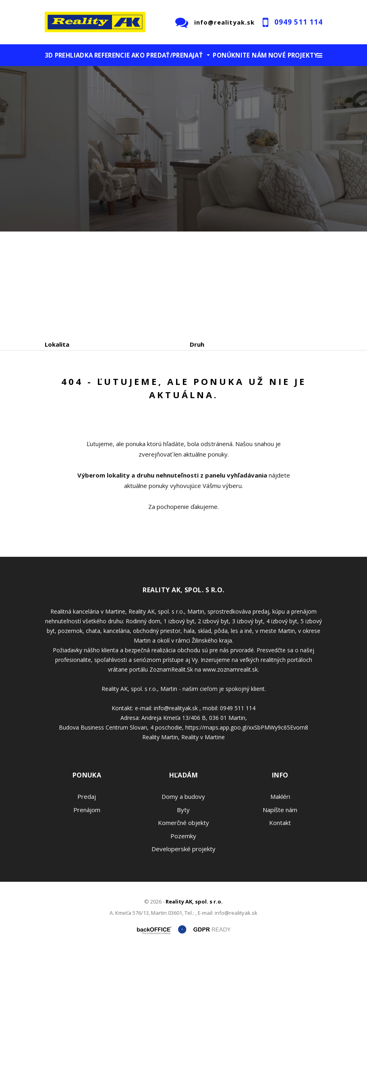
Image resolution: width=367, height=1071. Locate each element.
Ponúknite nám (240, 55)
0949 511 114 (298, 22)
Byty (183, 928)
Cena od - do (209, 378)
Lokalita (57, 344)
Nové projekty (293, 55)
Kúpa (165, 420)
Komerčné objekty (183, 941)
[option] (183, 149)
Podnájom (213, 420)
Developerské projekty (183, 967)
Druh (197, 344)
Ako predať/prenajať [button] (167, 55)
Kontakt (280, 941)
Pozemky (183, 954)
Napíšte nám (280, 928)
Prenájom (119, 420)
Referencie (112, 55)
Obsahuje (59, 378)
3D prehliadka (69, 55)
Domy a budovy (183, 915)
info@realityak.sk (224, 22)
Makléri (280, 915)
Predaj (70, 420)
